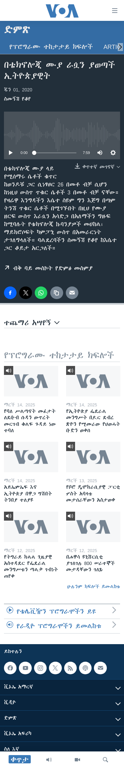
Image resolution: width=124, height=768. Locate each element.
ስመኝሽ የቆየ (17, 99)
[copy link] (56, 292)
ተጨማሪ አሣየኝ (32, 323)
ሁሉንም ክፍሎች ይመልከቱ (93, 586)
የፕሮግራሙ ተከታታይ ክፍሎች (51, 47)
